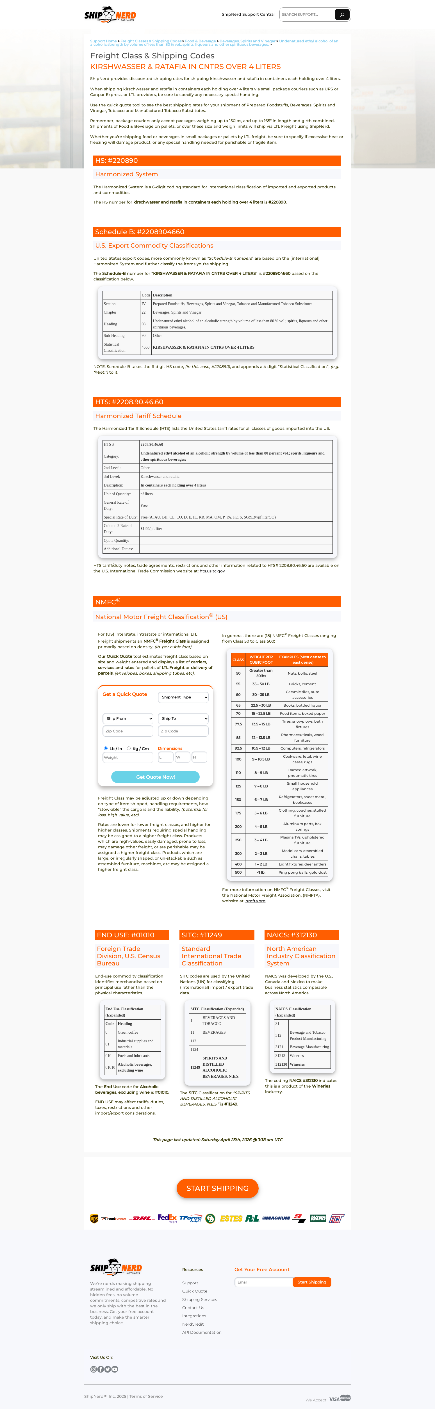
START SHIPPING (217, 1188)
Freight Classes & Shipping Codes (150, 41)
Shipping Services (199, 1299)
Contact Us (193, 1307)
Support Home (103, 41)
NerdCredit (193, 1324)
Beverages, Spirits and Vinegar (247, 41)
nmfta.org (255, 900)
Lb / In (116, 748)
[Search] (342, 14)
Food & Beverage (200, 41)
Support (190, 1282)
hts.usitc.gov (212, 571)
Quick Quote (194, 1291)
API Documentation (202, 1332)
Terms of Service (146, 1396)
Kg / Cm (141, 748)
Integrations (194, 1315)
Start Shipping (312, 1282)
